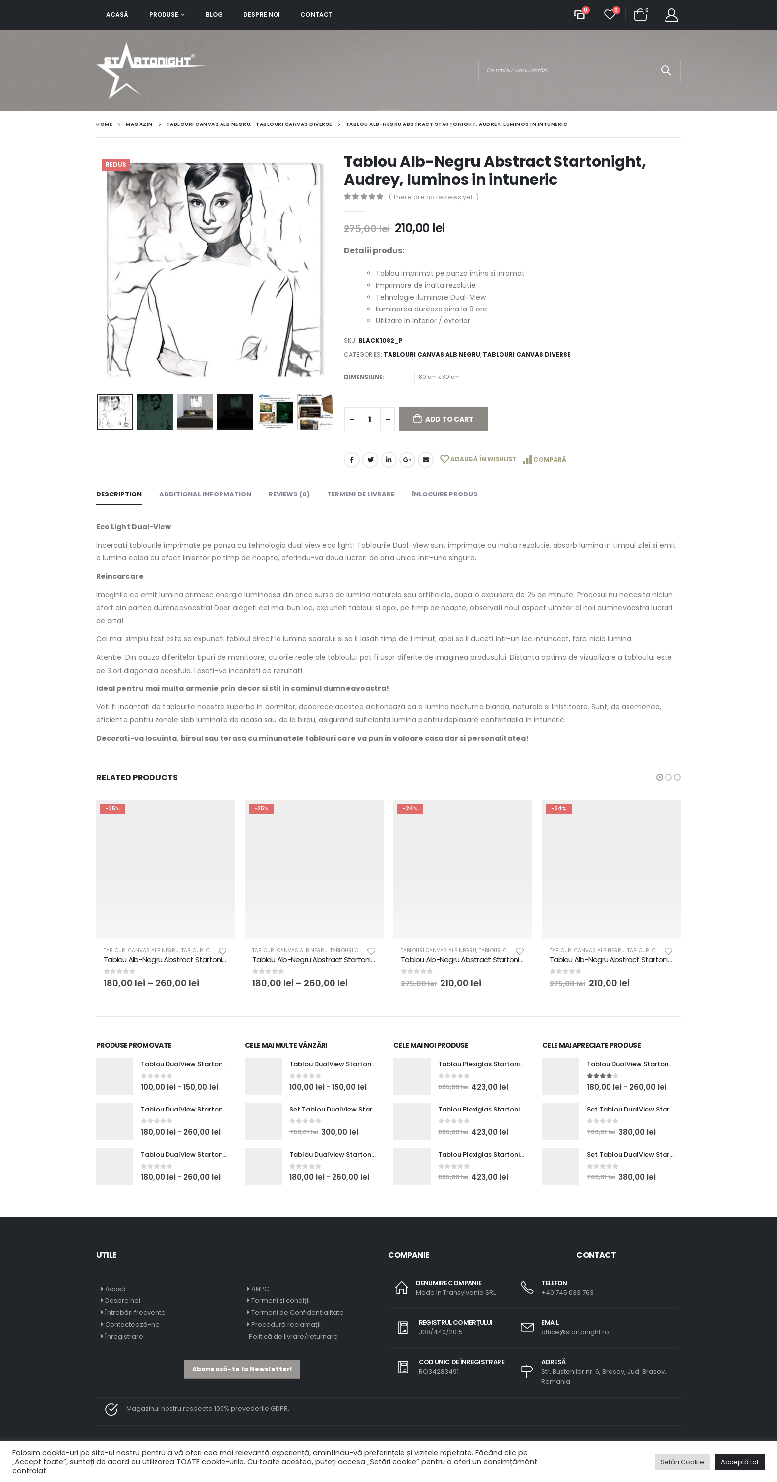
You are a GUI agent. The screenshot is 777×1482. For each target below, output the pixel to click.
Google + (407, 460)
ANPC (260, 1289)
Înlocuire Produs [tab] (445, 494)
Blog (214, 14)
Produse (164, 14)
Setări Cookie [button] (682, 1462)
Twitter (370, 460)
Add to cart (449, 419)
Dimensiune (363, 377)
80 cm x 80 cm (439, 377)
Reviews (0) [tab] (289, 494)
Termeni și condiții (280, 1300)
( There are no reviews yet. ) (433, 197)
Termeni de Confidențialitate (297, 1312)
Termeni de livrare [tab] (360, 494)
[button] (659, 777)
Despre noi (261, 14)
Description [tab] (119, 494)
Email (426, 460)
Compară (549, 459)
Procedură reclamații (286, 1324)
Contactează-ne (132, 1324)
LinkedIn (389, 460)
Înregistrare (124, 1336)
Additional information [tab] (205, 494)
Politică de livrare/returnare (292, 1336)
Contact (316, 14)
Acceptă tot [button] (740, 1462)
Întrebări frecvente (135, 1312)
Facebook (352, 460)
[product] (165, 869)
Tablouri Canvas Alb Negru (432, 354)
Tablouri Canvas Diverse (527, 354)
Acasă (117, 14)
